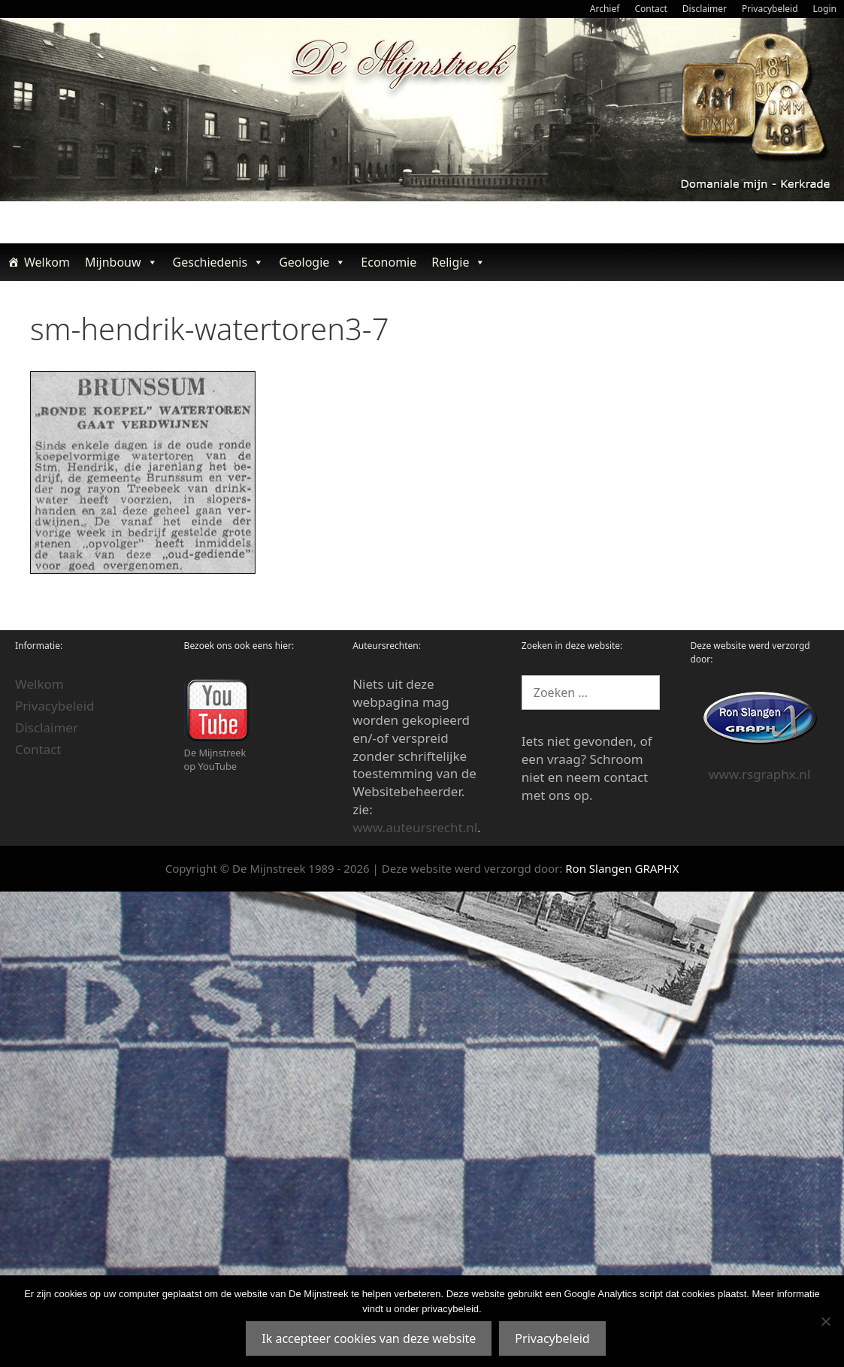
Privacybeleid (770, 8)
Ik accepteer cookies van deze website (369, 1338)
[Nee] (825, 1321)
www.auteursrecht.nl (414, 827)
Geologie (312, 262)
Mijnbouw (121, 262)
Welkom (47, 262)
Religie (458, 262)
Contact (650, 8)
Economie (388, 262)
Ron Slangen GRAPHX (622, 868)
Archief (605, 8)
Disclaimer (704, 8)
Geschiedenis (219, 262)
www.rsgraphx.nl (759, 774)
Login (824, 8)
